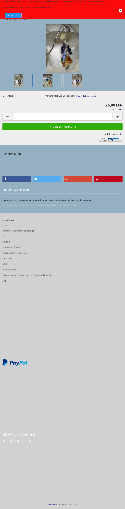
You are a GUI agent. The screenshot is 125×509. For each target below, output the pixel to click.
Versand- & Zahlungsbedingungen (18, 231)
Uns (4, 236)
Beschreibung (11, 154)
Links (5, 281)
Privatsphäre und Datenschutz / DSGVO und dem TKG (27, 275)
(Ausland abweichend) (86, 96)
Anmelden (72, 205)
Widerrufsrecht (9, 269)
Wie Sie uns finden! (11, 247)
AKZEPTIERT (13, 15)
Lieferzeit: (7, 96)
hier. (48, 7)
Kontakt (6, 242)
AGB (4, 264)
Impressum (7, 258)
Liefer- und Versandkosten (15, 253)
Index (5, 225)
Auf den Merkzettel (113, 134)
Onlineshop (52, 504)
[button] (16, 179)
